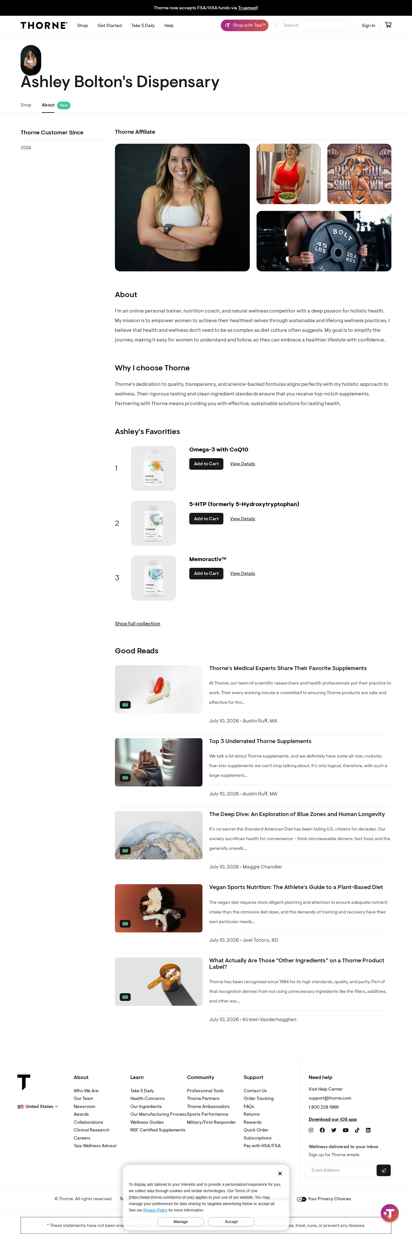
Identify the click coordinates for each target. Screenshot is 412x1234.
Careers (82, 1138)
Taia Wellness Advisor (95, 1145)
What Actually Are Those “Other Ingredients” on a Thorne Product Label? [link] (296, 964)
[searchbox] (311, 25)
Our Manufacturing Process (158, 1114)
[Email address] (340, 1170)
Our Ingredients (146, 1106)
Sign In (368, 25)
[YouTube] (346, 1130)
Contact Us (255, 1090)
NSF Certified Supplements (157, 1130)
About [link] (48, 105)
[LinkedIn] (368, 1130)
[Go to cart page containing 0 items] (388, 25)
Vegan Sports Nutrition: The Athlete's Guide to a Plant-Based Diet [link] (296, 887)
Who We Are (86, 1090)
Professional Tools (205, 1090)
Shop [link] (26, 105)
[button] (37, 1106)
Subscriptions (258, 1138)
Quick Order (256, 1130)
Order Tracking (259, 1098)
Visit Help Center (326, 1089)
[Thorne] (44, 25)
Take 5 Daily (142, 1090)
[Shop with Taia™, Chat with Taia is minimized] (244, 25)
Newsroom (84, 1106)
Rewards (253, 1122)
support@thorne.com (330, 1098)
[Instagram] (311, 1130)
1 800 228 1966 (324, 1107)
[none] (158, 689)
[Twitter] (333, 1130)
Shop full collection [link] (137, 624)
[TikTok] (357, 1130)
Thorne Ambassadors (208, 1106)
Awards (81, 1114)
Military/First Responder (211, 1122)
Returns (252, 1114)
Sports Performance (207, 1114)
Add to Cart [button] (206, 464)
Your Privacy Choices (324, 1199)
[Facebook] (322, 1130)
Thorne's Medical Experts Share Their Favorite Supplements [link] (288, 668)
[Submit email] (384, 1170)
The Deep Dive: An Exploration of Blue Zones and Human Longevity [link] (297, 814)
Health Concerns (147, 1098)
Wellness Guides (147, 1122)
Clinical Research (91, 1130)
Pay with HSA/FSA (262, 1145)
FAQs (249, 1106)
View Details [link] (242, 464)
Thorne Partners (203, 1098)
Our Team (83, 1098)
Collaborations (88, 1122)
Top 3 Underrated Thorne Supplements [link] (260, 741)
